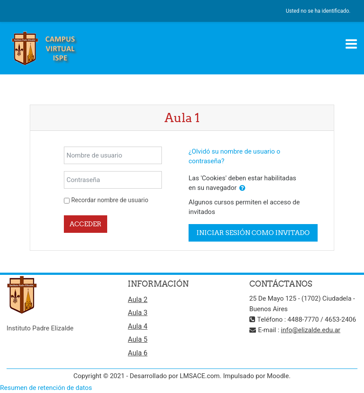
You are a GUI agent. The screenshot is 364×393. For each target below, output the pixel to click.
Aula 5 (137, 339)
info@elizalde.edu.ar (310, 330)
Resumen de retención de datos (46, 388)
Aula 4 (137, 326)
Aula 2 (137, 299)
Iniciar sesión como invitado (253, 232)
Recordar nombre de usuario (109, 200)
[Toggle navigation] (351, 44)
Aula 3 (137, 313)
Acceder (86, 224)
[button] (242, 188)
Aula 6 (137, 353)
